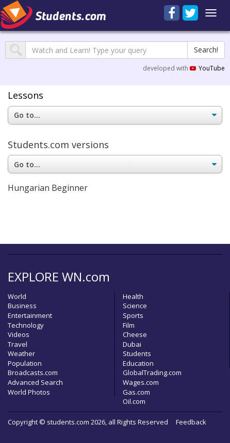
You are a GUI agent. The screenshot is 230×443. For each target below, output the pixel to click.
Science (135, 305)
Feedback (191, 422)
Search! (206, 50)
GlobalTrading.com (152, 372)
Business (22, 305)
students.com (68, 422)
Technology (26, 325)
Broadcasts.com (33, 372)
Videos (18, 334)
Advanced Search (35, 382)
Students (137, 353)
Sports (133, 315)
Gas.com (136, 392)
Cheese (135, 334)
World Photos (29, 392)
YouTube (207, 68)
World (17, 296)
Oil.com (134, 401)
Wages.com (141, 382)
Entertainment (30, 315)
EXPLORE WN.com (59, 276)
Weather (21, 353)
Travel (17, 344)
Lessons (25, 95)
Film (129, 325)
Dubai (132, 344)
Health (133, 296)
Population (25, 363)
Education (138, 363)
